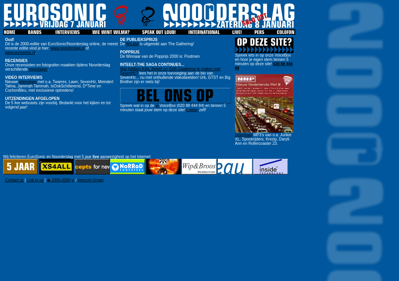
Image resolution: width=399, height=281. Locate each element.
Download (243, 135)
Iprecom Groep (91, 180)
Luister (192, 110)
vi (156, 105)
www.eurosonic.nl (20, 52)
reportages (38, 69)
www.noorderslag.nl (68, 48)
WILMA (132, 44)
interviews (27, 82)
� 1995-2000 (59, 180)
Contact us (14, 180)
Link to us (35, 180)
